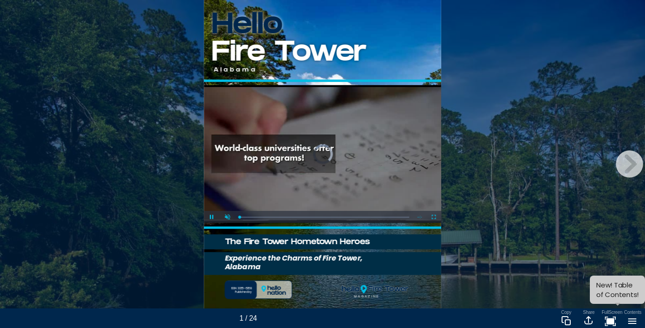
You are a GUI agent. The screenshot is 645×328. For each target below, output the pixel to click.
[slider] (324, 217)
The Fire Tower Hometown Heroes (297, 242)
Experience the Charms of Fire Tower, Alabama (293, 262)
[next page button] (629, 164)
